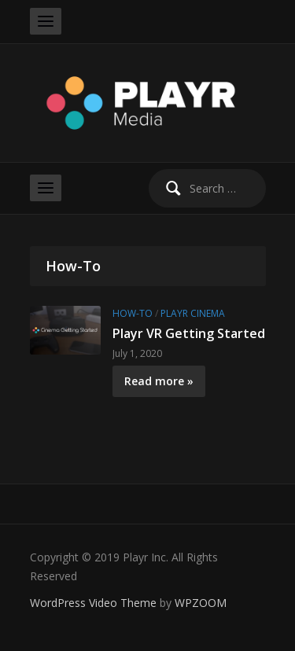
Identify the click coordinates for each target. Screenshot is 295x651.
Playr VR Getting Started (188, 333)
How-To (132, 313)
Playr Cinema (192, 313)
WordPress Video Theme (93, 602)
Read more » (159, 380)
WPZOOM (201, 602)
